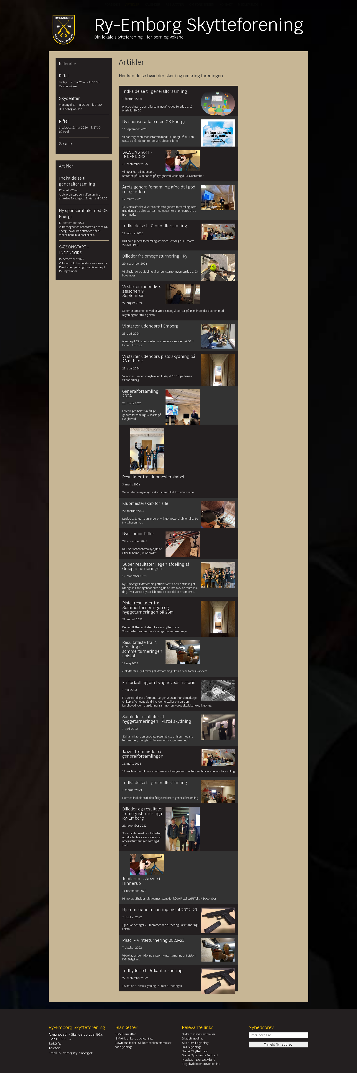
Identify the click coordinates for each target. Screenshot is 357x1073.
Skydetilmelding (192, 1038)
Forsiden (112, 5)
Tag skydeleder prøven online (201, 1064)
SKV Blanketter (125, 1034)
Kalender (152, 5)
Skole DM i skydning (195, 1043)
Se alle (65, 143)
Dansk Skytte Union (195, 1051)
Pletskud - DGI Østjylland (198, 1060)
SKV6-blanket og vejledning (134, 1038)
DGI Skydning (191, 1047)
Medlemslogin (250, 5)
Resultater (175, 5)
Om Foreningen (201, 5)
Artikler (132, 5)
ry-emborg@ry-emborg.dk (76, 1053)
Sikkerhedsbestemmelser (198, 1034)
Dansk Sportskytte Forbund (200, 1055)
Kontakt (225, 5)
